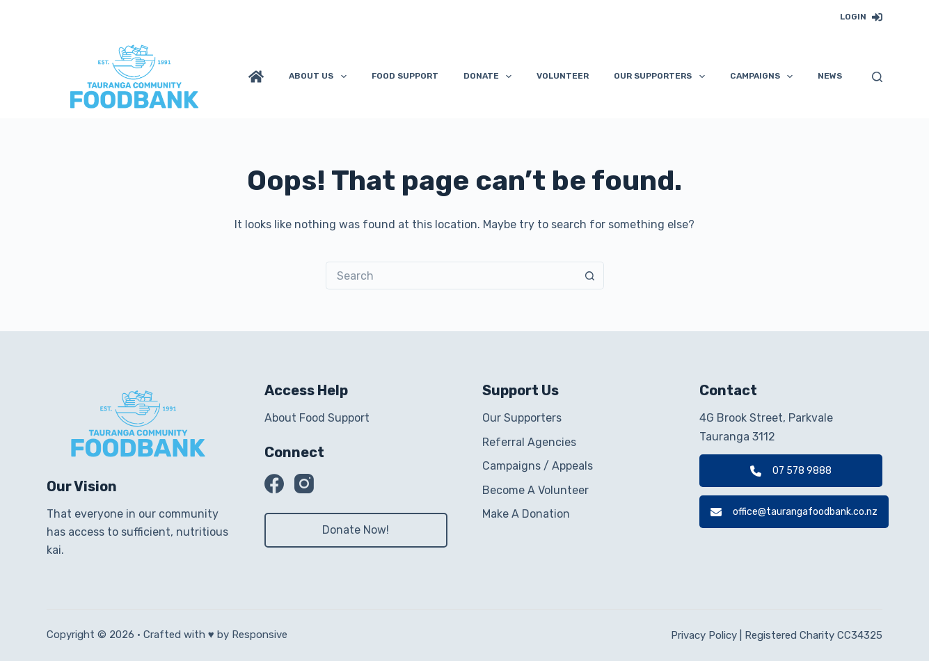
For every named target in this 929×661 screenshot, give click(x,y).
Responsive (259, 634)
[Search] (877, 77)
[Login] (861, 17)
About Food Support (317, 417)
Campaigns (764, 76)
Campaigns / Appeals (537, 465)
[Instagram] (304, 483)
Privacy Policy (704, 635)
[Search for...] (451, 275)
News (830, 76)
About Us (320, 76)
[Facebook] (274, 483)
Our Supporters (662, 76)
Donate (490, 76)
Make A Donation (526, 513)
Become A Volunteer (535, 490)
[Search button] (590, 275)
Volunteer (563, 76)
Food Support (405, 76)
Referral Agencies (529, 442)
